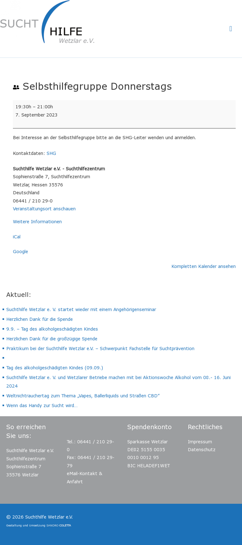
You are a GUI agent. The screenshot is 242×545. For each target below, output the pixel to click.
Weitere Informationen (37, 221)
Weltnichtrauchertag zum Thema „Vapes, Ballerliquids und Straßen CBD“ (83, 395)
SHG (51, 153)
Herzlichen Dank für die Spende (39, 319)
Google (20, 251)
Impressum (200, 441)
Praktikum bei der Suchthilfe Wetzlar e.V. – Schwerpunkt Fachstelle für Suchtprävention (100, 348)
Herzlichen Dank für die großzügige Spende (51, 338)
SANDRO (58, 525)
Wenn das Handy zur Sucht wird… (42, 405)
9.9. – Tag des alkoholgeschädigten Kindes (52, 329)
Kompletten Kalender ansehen (203, 266)
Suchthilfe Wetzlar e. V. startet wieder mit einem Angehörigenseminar (81, 309)
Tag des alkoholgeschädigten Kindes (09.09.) (54, 367)
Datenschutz (202, 449)
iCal (16, 236)
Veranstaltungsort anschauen (44, 208)
